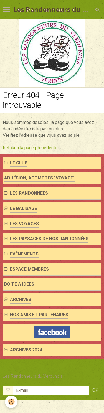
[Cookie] (11, 402)
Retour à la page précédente (30, 147)
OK (95, 390)
